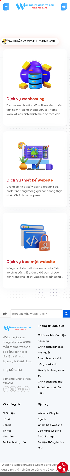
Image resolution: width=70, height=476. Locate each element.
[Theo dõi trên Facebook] (6, 389)
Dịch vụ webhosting (25, 98)
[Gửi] (66, 314)
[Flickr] (26, 389)
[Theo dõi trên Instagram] (13, 389)
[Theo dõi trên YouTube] (20, 389)
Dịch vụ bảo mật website (31, 261)
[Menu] (6, 7)
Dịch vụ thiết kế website (30, 180)
